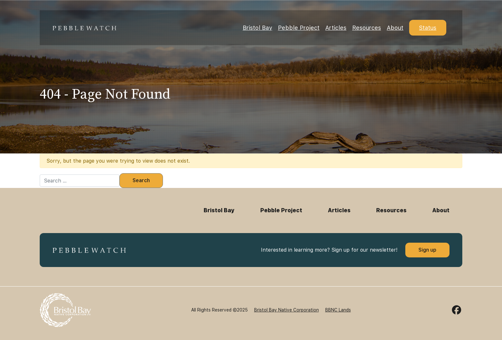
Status (427, 27)
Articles (335, 27)
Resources (366, 27)
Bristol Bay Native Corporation (286, 309)
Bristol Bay (257, 27)
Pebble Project (299, 27)
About (395, 27)
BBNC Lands (338, 309)
